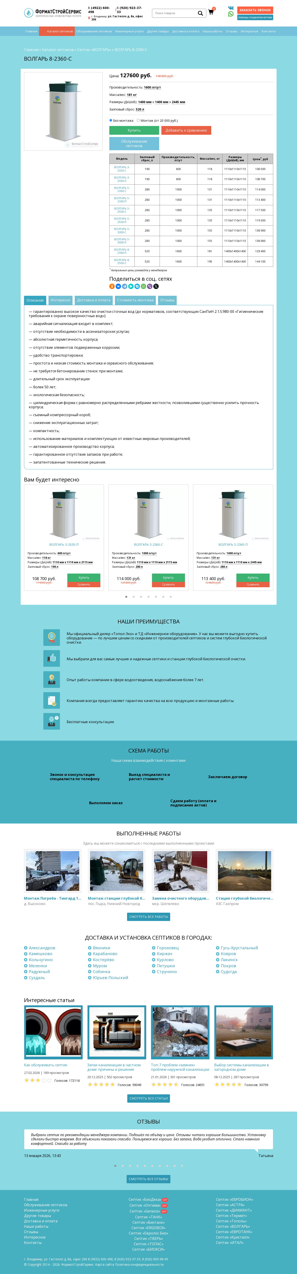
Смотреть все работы (148, 916)
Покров (228, 965)
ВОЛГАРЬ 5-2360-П (122, 199)
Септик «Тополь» (231, 1221)
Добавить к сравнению (186, 130)
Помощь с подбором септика (255, 17)
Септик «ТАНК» (148, 1216)
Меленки (38, 965)
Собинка (101, 971)
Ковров (228, 953)
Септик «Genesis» (145, 1211)
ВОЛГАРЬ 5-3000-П (122, 240)
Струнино (167, 971)
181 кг (132, 95)
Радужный (39, 971)
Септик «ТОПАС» (148, 1243)
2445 (178, 102)
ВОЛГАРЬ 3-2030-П (122, 179)
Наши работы (212, 31)
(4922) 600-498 (99, 10)
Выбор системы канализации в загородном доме (241, 1067)
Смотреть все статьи (149, 1098)
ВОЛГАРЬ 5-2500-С (122, 210)
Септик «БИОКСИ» (148, 1249)
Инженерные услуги (129, 31)
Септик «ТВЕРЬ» (148, 1238)
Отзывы (232, 31)
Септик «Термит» (231, 1215)
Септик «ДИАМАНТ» (234, 1210)
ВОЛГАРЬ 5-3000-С (122, 230)
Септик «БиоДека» (145, 1199)
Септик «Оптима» (145, 1205)
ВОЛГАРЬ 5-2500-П (122, 220)
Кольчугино (41, 959)
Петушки (166, 965)
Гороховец (168, 947)
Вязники (101, 947)
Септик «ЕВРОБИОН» (234, 1199)
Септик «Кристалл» (233, 1237)
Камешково (40, 953)
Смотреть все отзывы (148, 1179)
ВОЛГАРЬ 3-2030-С (122, 169)
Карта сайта (104, 1264)
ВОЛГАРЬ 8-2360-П (122, 251)
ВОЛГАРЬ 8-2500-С (122, 261)
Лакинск (229, 959)
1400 (145, 102)
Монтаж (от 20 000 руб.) (159, 120)
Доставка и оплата (185, 31)
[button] (126, 597)
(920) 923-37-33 (129, 10)
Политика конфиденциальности (139, 1264)
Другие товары (158, 31)
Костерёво (103, 959)
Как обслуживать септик (45, 1064)
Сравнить (83, 584)
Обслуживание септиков (94, 31)
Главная (31, 31)
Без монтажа (123, 120)
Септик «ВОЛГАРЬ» (94, 49)
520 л (140, 109)
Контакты (269, 31)
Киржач (164, 953)
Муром (100, 965)
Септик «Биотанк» (148, 1222)
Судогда (229, 971)
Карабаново (105, 953)
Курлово (165, 959)
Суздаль (37, 977)
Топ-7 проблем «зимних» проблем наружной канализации (180, 1067)
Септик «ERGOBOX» (148, 1227)
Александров (42, 947)
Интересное (249, 31)
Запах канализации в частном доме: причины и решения (114, 1067)
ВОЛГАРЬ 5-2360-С (122, 189)
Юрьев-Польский (110, 977)
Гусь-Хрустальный (239, 947)
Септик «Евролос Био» (148, 1233)
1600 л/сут (152, 87)
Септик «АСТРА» (230, 1204)
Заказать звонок (255, 10)
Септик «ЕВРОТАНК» (234, 1231)
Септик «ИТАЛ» (230, 1242)
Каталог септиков (60, 31)
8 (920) (155, 1259)
